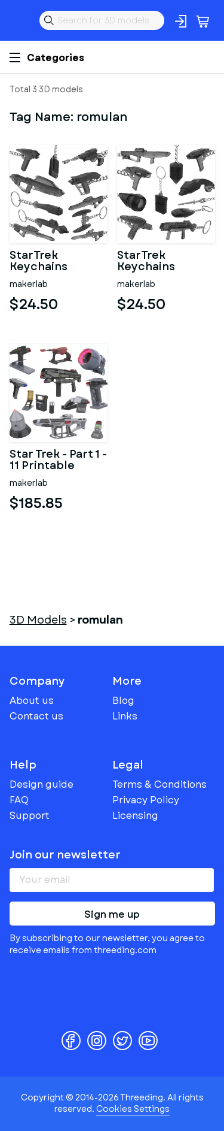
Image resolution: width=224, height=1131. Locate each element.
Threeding (19, 20)
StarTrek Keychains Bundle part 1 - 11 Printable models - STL (166, 262)
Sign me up (112, 914)
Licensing (135, 815)
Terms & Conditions (159, 784)
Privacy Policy (145, 800)
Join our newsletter (65, 855)
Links (124, 716)
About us (32, 700)
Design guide (41, 784)
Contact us (36, 716)
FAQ (19, 800)
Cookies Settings (133, 1109)
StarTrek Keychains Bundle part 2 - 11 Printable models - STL (59, 262)
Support (30, 815)
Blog (123, 700)
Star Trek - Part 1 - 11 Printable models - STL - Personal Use (58, 461)
